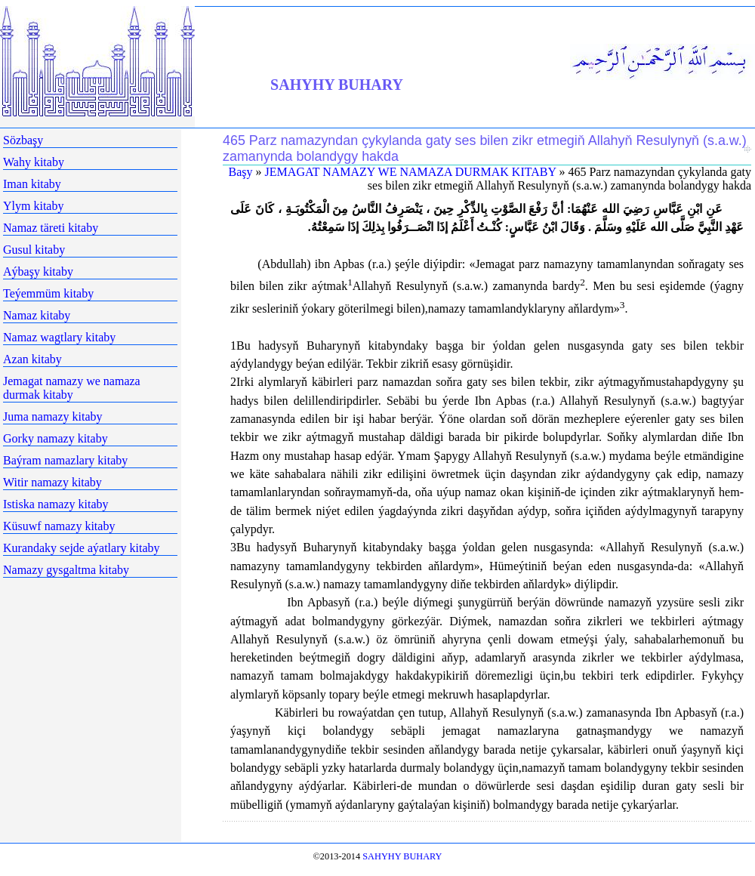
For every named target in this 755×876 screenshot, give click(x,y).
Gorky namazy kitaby (55, 438)
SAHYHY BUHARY (336, 84)
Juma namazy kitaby (53, 416)
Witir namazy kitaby (52, 482)
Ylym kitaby (33, 205)
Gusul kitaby (34, 249)
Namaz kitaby (36, 315)
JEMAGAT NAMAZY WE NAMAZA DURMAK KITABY (410, 171)
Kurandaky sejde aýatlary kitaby (81, 547)
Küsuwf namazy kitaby (59, 526)
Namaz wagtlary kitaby (59, 337)
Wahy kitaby (33, 162)
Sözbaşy (23, 140)
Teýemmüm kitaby (48, 293)
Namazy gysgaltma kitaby (66, 569)
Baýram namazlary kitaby (65, 460)
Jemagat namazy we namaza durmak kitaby (71, 388)
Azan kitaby (32, 359)
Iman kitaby (32, 183)
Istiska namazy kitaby (56, 504)
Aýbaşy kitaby (38, 271)
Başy (241, 171)
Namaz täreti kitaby (50, 227)
